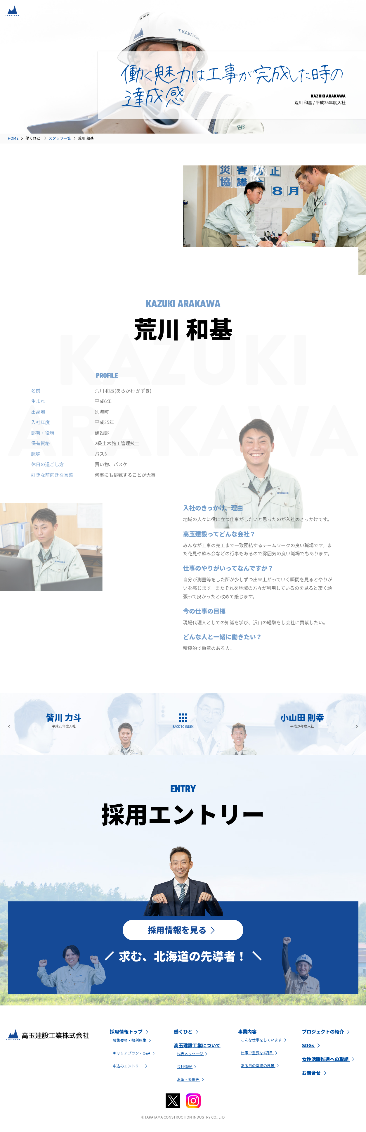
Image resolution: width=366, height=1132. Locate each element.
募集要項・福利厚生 (132, 1041)
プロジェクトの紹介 (327, 1032)
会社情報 (187, 1067)
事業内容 (247, 1032)
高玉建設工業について (197, 1046)
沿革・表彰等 (191, 1080)
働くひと (187, 1032)
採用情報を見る (183, 930)
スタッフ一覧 (59, 138)
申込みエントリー (131, 1067)
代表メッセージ (193, 1055)
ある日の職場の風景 (260, 1066)
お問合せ (315, 1074)
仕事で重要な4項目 (260, 1054)
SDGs (312, 1046)
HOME (13, 138)
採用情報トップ (130, 1032)
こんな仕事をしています (264, 1041)
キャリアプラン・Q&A (134, 1054)
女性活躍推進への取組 (329, 1060)
